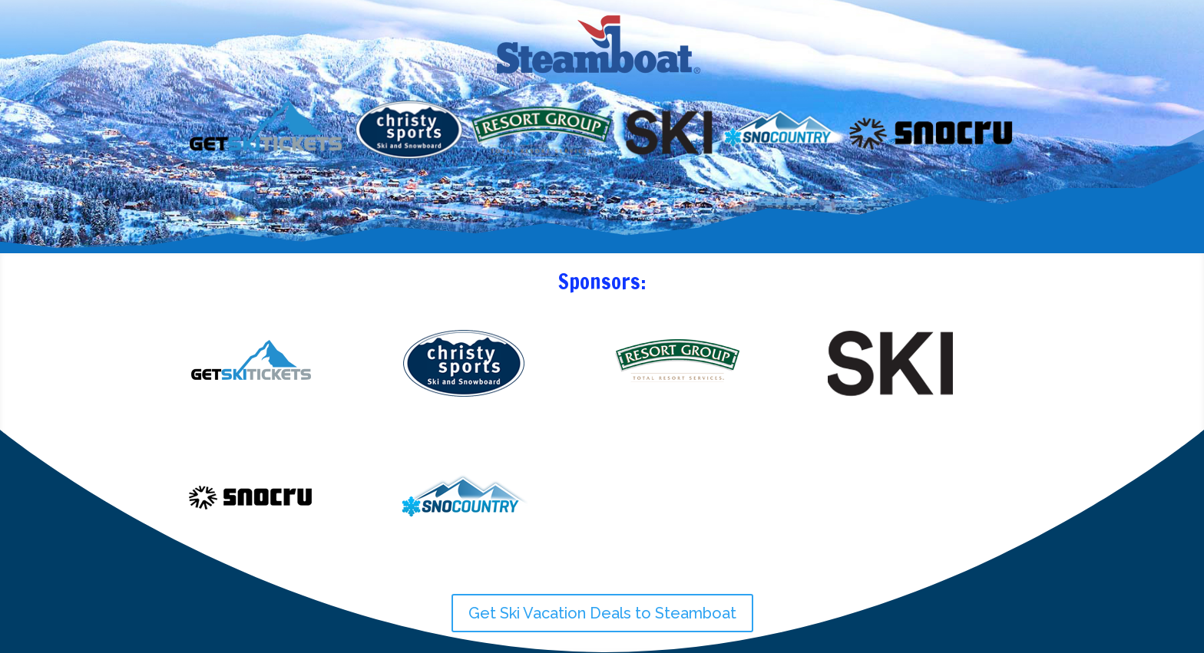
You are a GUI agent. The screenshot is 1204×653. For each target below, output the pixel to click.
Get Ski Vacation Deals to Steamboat (602, 613)
